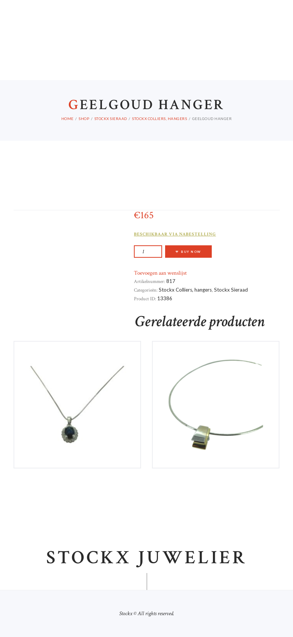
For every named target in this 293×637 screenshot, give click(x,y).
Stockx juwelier (146, 558)
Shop (84, 118)
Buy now (191, 252)
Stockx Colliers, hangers (159, 118)
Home (67, 118)
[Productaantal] (148, 251)
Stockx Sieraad (110, 118)
